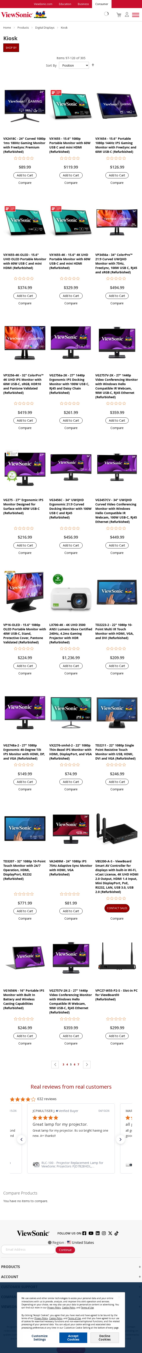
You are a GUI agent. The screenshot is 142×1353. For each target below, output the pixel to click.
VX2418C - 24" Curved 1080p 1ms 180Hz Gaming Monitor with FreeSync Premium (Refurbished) (24, 145)
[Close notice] (119, 1297)
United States (80, 1242)
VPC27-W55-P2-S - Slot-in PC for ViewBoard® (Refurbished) (116, 994)
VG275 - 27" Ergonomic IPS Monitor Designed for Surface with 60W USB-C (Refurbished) (23, 506)
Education (65, 4)
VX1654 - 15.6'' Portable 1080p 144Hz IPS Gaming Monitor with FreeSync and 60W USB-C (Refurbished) (115, 145)
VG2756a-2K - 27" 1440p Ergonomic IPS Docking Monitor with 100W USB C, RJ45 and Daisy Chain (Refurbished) (69, 384)
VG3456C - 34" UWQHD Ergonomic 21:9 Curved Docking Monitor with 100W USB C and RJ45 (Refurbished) (70, 508)
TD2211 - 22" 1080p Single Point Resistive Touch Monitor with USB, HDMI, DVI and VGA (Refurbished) (115, 751)
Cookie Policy (68, 1307)
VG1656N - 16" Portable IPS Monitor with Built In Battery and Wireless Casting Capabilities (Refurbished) (23, 999)
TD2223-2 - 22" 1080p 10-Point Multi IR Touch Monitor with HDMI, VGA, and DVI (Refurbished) (114, 631)
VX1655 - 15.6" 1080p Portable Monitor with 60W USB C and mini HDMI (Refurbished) (70, 145)
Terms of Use (87, 1307)
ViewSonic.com (43, 4)
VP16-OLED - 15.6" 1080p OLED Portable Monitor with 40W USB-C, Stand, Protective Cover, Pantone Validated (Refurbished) (24, 633)
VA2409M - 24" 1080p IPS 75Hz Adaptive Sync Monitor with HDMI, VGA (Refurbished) (70, 867)
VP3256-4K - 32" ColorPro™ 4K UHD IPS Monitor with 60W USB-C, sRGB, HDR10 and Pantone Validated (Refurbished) (23, 384)
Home (7, 27)
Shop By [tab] (11, 48)
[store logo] (53, 14)
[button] (25, 183)
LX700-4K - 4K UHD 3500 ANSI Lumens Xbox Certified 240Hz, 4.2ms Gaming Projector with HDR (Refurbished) (70, 633)
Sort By (51, 65)
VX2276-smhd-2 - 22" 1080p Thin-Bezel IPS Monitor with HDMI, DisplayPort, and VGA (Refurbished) (70, 751)
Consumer (101, 4)
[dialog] (71, 1317)
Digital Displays (45, 27)
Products (23, 27)
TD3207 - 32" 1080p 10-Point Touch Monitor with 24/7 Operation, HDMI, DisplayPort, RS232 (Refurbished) (24, 870)
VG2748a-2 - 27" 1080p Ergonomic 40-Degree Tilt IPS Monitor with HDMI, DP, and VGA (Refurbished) (24, 751)
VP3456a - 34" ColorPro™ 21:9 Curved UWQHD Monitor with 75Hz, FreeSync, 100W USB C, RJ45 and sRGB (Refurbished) (116, 263)
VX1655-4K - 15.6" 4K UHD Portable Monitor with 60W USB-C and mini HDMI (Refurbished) (70, 261)
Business (83, 4)
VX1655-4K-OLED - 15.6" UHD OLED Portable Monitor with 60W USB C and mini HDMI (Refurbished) (24, 261)
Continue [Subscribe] (65, 1250)
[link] (71, 1164)
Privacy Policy (54, 1307)
